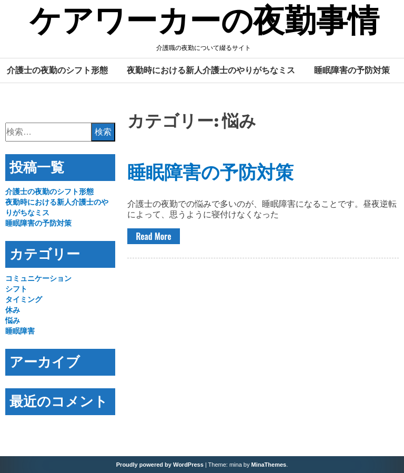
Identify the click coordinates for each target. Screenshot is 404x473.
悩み (12, 320)
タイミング (23, 299)
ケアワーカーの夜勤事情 (204, 22)
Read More (153, 236)
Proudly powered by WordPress (160, 464)
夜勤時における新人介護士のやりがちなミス (211, 70)
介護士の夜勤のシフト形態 (57, 70)
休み (12, 310)
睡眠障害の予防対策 (352, 70)
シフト (16, 289)
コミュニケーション (38, 278)
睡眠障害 (20, 331)
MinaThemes (269, 464)
